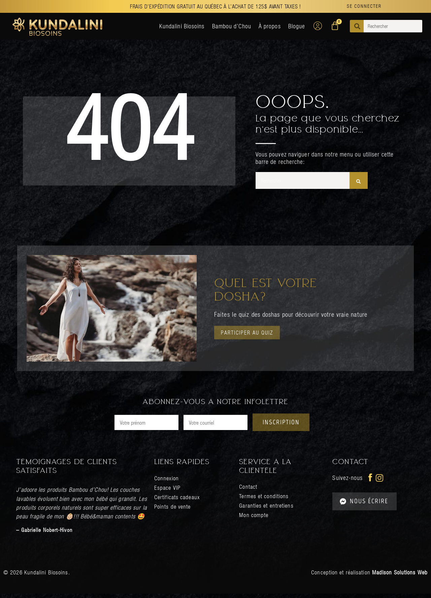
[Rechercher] (358, 180)
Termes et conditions (264, 500)
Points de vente (173, 510)
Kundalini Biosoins (182, 26)
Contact (248, 490)
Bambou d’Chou (231, 26)
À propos (270, 26)
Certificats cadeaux (178, 501)
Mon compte (254, 519)
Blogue (296, 26)
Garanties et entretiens (267, 509)
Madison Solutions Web (400, 576)
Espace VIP (167, 491)
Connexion (167, 482)
